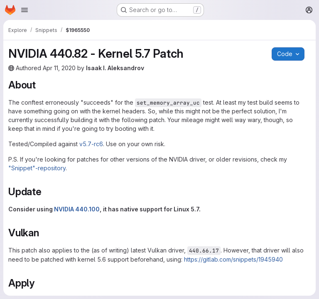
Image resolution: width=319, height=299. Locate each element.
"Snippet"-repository (37, 168)
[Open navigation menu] (24, 10)
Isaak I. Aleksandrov (115, 67)
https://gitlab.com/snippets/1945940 (233, 259)
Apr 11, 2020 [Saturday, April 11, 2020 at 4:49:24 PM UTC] (59, 67)
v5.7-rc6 (91, 143)
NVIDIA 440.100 (77, 209)
